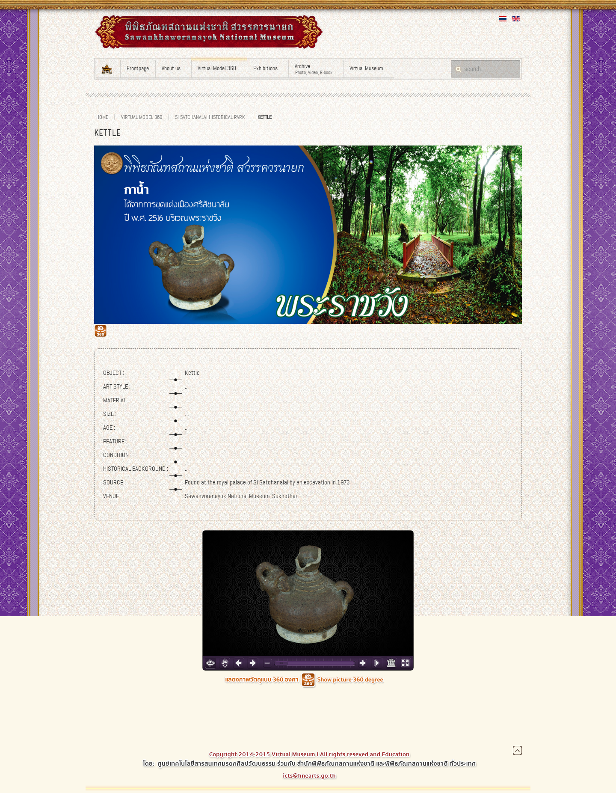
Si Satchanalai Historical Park (210, 117)
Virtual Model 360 (141, 117)
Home (102, 117)
